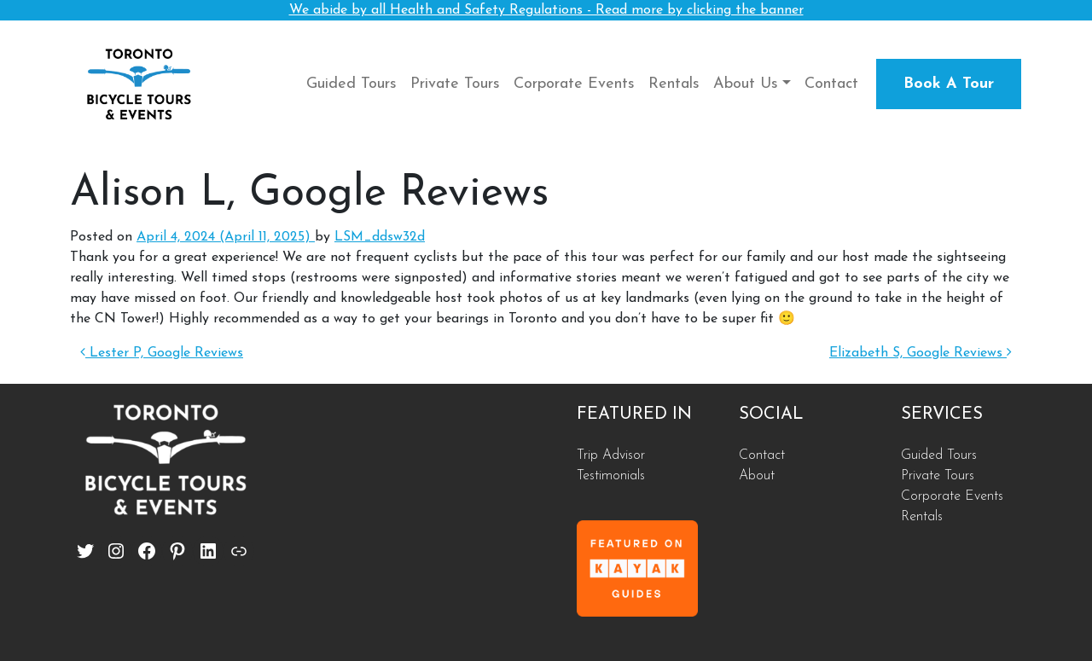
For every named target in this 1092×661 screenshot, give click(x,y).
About (757, 476)
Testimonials (611, 476)
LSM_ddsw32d (379, 237)
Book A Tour (948, 84)
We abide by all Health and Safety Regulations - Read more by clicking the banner (546, 10)
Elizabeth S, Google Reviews (920, 353)
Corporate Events (574, 84)
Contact (831, 84)
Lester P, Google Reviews (161, 353)
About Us (745, 84)
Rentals (674, 84)
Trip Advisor (611, 455)
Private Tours (455, 84)
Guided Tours (351, 84)
